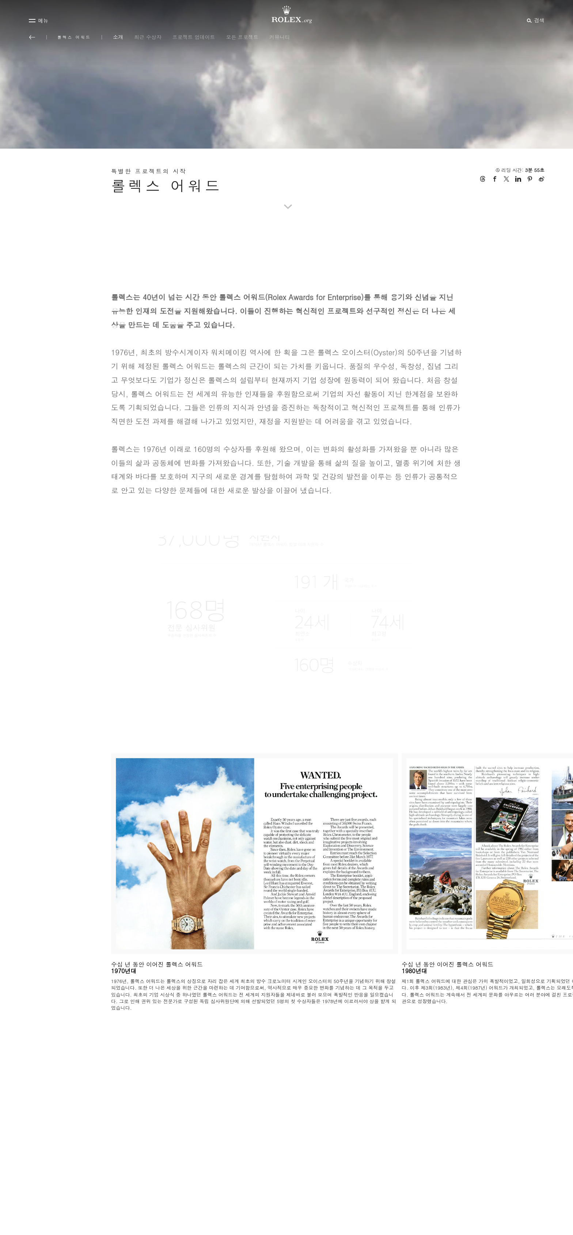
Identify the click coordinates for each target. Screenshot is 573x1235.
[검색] (534, 20)
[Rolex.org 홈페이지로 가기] (286, 14)
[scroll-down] (286, 197)
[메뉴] (38, 20)
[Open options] (286, 611)
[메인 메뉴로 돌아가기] (32, 37)
